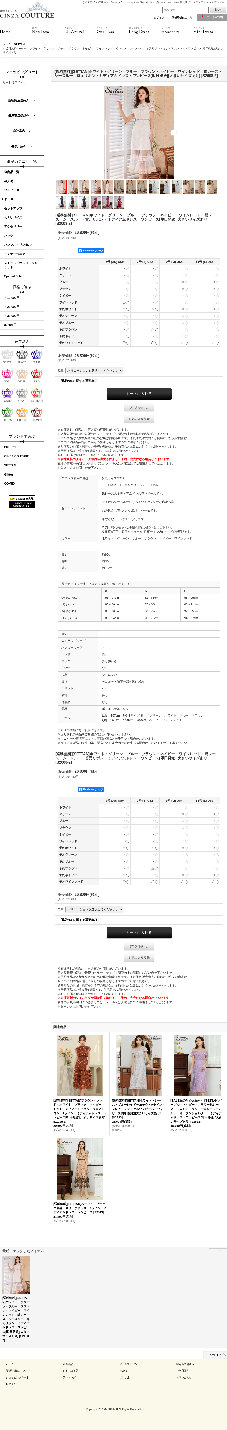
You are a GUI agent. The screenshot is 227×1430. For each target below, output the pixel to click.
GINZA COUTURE (16, 456)
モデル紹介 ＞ (22, 146)
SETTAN (10, 465)
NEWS (123, 1370)
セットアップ (13, 208)
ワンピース (11, 190)
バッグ (8, 235)
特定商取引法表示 (186, 1364)
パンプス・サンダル (17, 244)
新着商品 (68, 1364)
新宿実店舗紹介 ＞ (22, 100)
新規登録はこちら (182, 17)
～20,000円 (11, 306)
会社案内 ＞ (22, 131)
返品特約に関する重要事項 (79, 381)
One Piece (113, 30)
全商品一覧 (11, 172)
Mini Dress (209, 30)
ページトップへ (217, 1354)
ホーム (10, 1364)
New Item (48, 30)
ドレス (8, 199)
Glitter (8, 474)
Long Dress (145, 30)
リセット (219, 1251)
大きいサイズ (13, 217)
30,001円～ (11, 325)
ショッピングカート (17, 1377)
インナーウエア (14, 254)
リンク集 (125, 1377)
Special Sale (13, 276)
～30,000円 (11, 316)
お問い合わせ (139, 407)
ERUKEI (10, 447)
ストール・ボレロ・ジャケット (20, 265)
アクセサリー (13, 226)
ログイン (159, 17)
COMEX (9, 483)
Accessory (177, 30)
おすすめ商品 (70, 1370)
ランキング (69, 1377)
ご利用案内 (182, 1370)
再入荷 (8, 181)
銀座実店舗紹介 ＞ (22, 115)
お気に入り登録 (139, 419)
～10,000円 (11, 297)
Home (16, 30)
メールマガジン (128, 1364)
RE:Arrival (80, 30)
